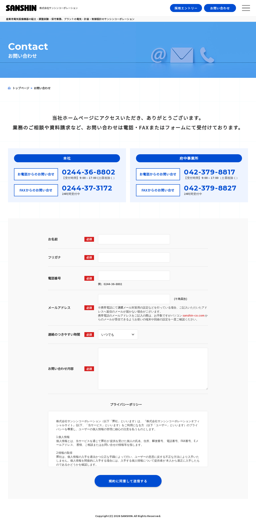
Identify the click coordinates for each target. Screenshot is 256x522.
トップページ (20, 88)
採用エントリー (186, 8)
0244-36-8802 (88, 172)
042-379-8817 (209, 172)
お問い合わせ (220, 8)
